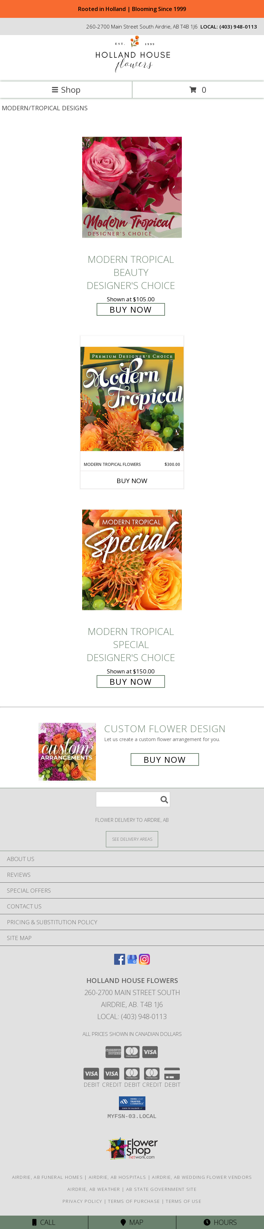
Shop (66, 89)
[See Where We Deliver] (132, 839)
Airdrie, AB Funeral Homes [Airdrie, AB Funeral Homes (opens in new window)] (47, 1177)
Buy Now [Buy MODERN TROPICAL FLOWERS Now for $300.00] (132, 480)
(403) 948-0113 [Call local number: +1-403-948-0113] (238, 26)
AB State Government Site (161, 1189)
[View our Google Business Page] (132, 963)
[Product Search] (133, 799)
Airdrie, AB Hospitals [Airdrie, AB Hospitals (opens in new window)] (117, 1177)
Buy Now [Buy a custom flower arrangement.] (165, 759)
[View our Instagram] (144, 963)
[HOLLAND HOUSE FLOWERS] (132, 71)
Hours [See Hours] (220, 1222)
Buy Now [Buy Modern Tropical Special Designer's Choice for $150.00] (131, 681)
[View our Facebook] (119, 963)
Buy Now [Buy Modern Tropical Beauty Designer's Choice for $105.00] (131, 309)
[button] (132, 1103)
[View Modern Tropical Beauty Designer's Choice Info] (132, 187)
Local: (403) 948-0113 (132, 1016)
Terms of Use (183, 1201)
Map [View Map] (132, 1222)
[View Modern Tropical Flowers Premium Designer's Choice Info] (132, 398)
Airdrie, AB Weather (93, 1189)
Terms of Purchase (134, 1201)
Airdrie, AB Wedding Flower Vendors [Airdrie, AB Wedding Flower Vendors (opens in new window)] (202, 1177)
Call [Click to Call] (43, 1222)
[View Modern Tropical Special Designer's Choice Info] (132, 560)
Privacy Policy (82, 1201)
